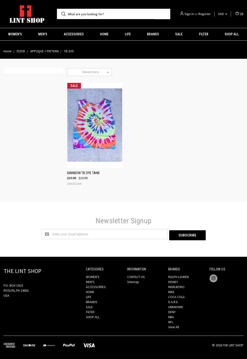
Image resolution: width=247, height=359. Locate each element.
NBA (171, 316)
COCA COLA (176, 296)
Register (204, 14)
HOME (104, 34)
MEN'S (42, 34)
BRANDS (153, 34)
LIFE (128, 34)
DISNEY (173, 281)
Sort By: (75, 72)
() (239, 13)
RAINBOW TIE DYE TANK (83, 173)
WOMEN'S (15, 34)
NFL (170, 321)
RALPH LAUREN (178, 275)
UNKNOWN (175, 306)
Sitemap (133, 281)
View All (173, 326)
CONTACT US (136, 275)
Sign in (189, 14)
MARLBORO (176, 286)
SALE (179, 34)
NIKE (171, 291)
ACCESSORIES (74, 34)
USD (222, 14)
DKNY (172, 311)
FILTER (203, 34)
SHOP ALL (232, 34)
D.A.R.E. (173, 301)
